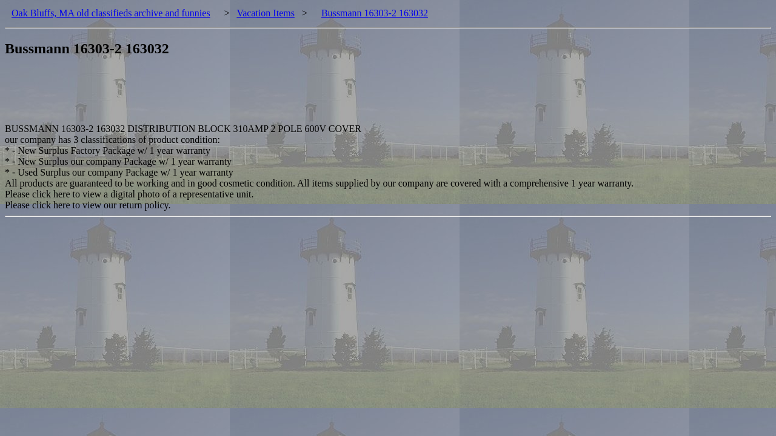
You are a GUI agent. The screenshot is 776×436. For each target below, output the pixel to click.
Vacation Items (265, 13)
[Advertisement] (225, 96)
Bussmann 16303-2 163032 (374, 13)
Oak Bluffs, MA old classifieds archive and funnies (111, 13)
